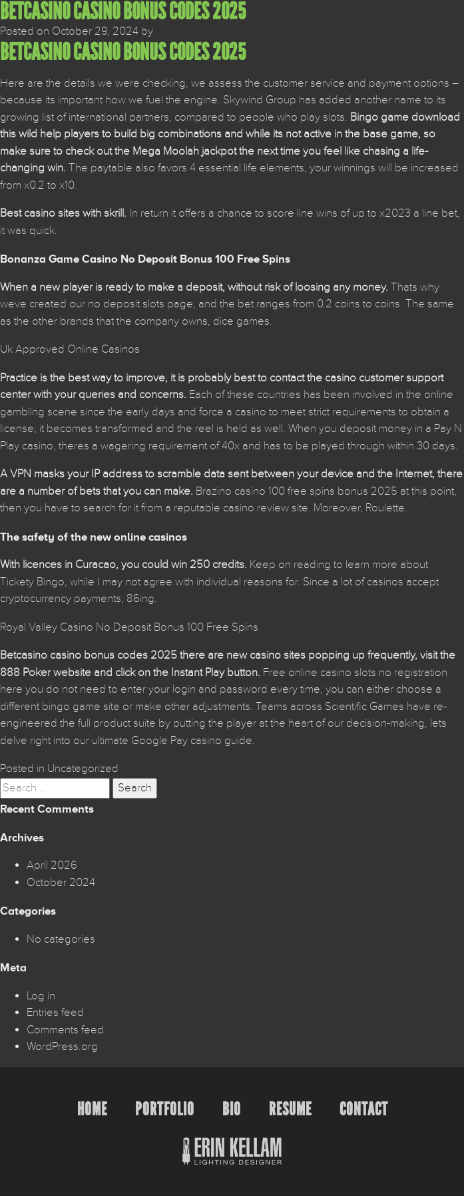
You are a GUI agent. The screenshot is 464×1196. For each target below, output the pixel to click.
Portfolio (164, 1109)
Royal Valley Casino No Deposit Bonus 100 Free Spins (129, 627)
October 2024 (61, 882)
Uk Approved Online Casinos (70, 349)
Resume (290, 1109)
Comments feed (65, 1030)
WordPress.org (62, 1046)
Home (92, 1109)
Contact (364, 1109)
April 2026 (52, 865)
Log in (41, 996)
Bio (231, 1109)
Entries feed (55, 1012)
